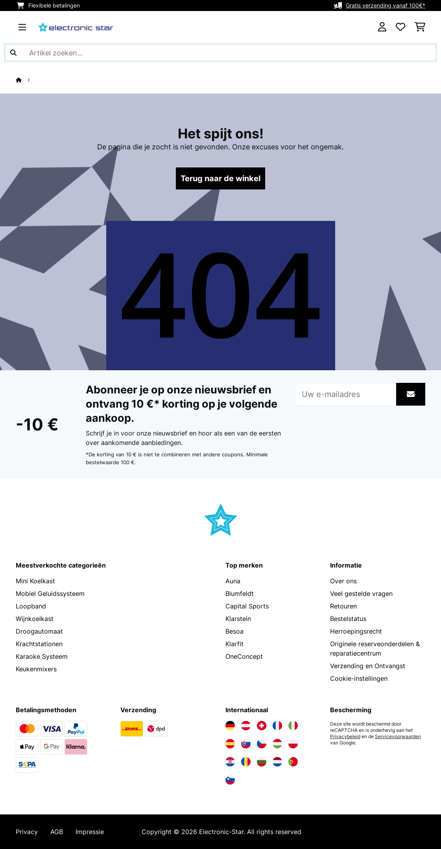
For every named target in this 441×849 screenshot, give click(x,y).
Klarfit (234, 644)
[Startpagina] (26, 80)
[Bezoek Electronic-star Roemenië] (246, 761)
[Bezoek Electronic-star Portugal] (293, 761)
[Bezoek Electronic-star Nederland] (277, 761)
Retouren (343, 606)
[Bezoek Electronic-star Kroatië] (230, 761)
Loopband (31, 606)
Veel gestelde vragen (361, 593)
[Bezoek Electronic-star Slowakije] (246, 743)
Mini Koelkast (35, 581)
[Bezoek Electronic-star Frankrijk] (277, 725)
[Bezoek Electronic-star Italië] (293, 725)
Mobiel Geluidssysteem (50, 593)
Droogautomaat (39, 631)
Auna (232, 581)
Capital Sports (247, 606)
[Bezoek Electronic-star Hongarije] (277, 743)
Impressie (90, 832)
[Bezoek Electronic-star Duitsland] (230, 725)
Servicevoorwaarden (398, 736)
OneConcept (244, 656)
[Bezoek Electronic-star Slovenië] (230, 780)
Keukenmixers (36, 669)
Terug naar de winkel (220, 178)
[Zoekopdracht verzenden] (13, 52)
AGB (56, 832)
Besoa (234, 631)
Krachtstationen (39, 644)
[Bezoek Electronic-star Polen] (293, 743)
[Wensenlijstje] (400, 27)
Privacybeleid (345, 736)
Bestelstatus (348, 619)
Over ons (343, 581)
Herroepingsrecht (356, 631)
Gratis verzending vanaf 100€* (385, 5)
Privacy (27, 832)
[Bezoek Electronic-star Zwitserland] (261, 725)
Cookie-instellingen (358, 678)
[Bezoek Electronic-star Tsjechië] (261, 743)
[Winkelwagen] (420, 27)
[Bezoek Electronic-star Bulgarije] (261, 761)
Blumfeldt (239, 593)
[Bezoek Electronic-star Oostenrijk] (246, 725)
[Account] (382, 27)
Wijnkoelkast (35, 619)
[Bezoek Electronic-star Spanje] (230, 743)
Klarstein (238, 619)
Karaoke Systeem (42, 656)
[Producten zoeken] (220, 52)
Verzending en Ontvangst (367, 666)
